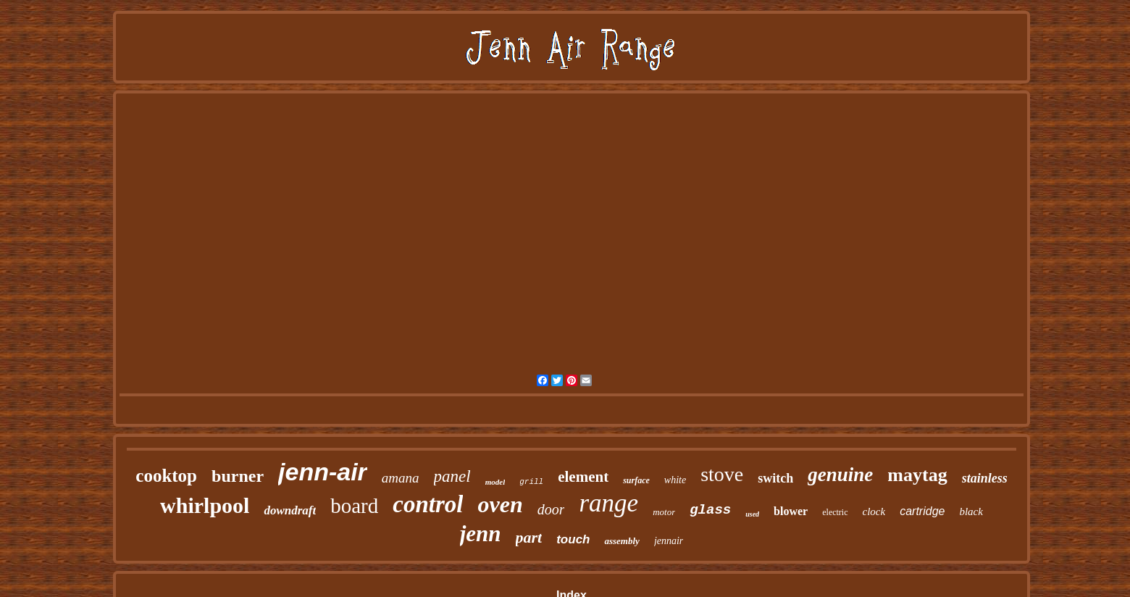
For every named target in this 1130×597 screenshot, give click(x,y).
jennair (668, 540)
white (675, 480)
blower (791, 511)
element (583, 476)
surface (636, 480)
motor (664, 511)
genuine (840, 474)
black (970, 511)
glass (710, 510)
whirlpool (204, 505)
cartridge (922, 511)
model (495, 481)
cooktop (166, 475)
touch (573, 539)
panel (452, 476)
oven (499, 504)
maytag (917, 474)
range (608, 503)
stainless (985, 478)
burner (238, 476)
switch (775, 478)
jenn (480, 533)
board (354, 505)
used (752, 514)
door (551, 509)
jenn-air (322, 471)
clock (874, 511)
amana (400, 477)
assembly (621, 540)
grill (531, 481)
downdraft (290, 510)
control (428, 504)
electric (835, 512)
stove (721, 474)
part (529, 537)
